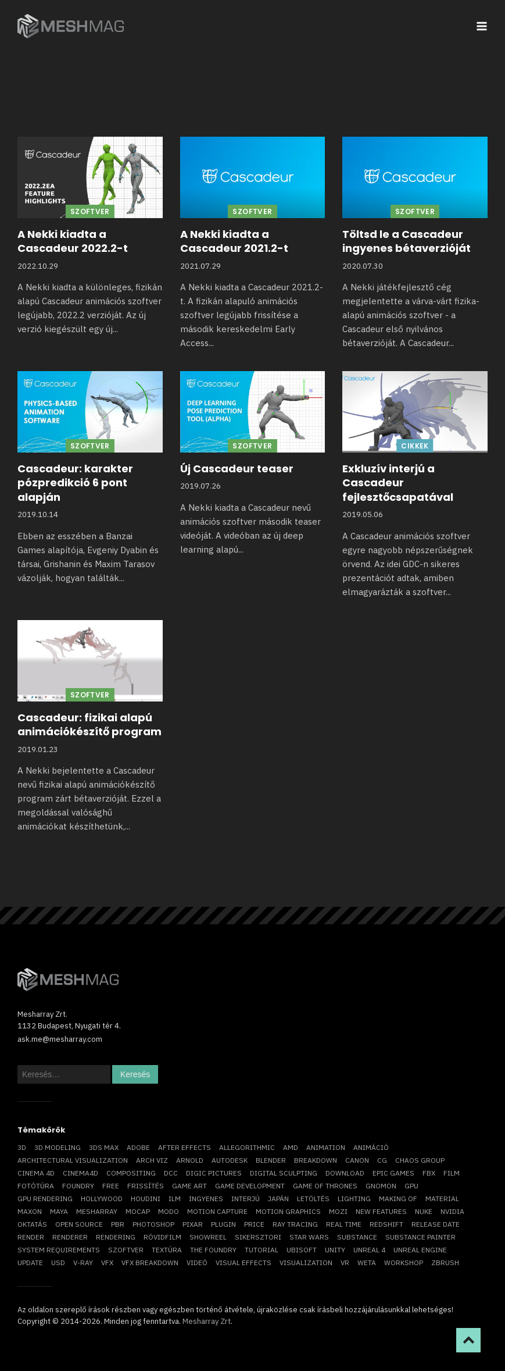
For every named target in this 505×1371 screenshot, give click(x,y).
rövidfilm (162, 1237)
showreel (208, 1237)
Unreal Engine (420, 1249)
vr (345, 1262)
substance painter (420, 1237)
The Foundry (213, 1249)
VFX (107, 1262)
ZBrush (445, 1262)
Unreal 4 (369, 1249)
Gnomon (381, 1185)
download (344, 1173)
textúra (167, 1249)
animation (325, 1147)
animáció (371, 1147)
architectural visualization (72, 1160)
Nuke (423, 1211)
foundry (78, 1185)
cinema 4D (36, 1173)
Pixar (192, 1224)
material (442, 1198)
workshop (403, 1262)
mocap (138, 1211)
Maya (59, 1211)
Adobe (138, 1147)
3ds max (104, 1147)
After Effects (184, 1147)
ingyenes (206, 1198)
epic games (393, 1173)
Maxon (29, 1211)
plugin (223, 1224)
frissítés (145, 1185)
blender (271, 1160)
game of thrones (325, 1185)
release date (435, 1224)
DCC (171, 1173)
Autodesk (230, 1160)
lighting (354, 1198)
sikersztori (258, 1237)
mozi (338, 1211)
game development (250, 1185)
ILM (175, 1198)
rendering (115, 1237)
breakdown (315, 1160)
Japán (278, 1198)
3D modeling (57, 1147)
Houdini (145, 1198)
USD (58, 1262)
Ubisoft (301, 1249)
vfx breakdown (149, 1262)
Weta (366, 1262)
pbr (117, 1224)
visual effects (243, 1262)
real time (343, 1224)
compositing (131, 1173)
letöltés (313, 1198)
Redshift (386, 1224)
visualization (306, 1262)
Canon (357, 1160)
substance (357, 1237)
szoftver (126, 1249)
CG (382, 1160)
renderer (70, 1237)
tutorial (261, 1249)
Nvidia (452, 1211)
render (30, 1237)
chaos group (420, 1160)
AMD (290, 1147)
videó (197, 1262)
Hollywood (102, 1198)
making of (398, 1198)
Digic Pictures (214, 1173)
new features (381, 1211)
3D (21, 1147)
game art (189, 1185)
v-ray (83, 1262)
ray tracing (295, 1224)
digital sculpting (283, 1173)
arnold (189, 1160)
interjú (245, 1198)
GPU (411, 1185)
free (110, 1185)
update (30, 1262)
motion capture (217, 1211)
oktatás (32, 1224)
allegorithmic (247, 1147)
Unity (335, 1249)
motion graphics (288, 1211)
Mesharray (96, 1211)
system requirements (58, 1249)
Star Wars (309, 1237)
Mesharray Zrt (206, 1321)
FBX (428, 1173)
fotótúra (35, 1185)
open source (79, 1224)
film (451, 1173)
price (254, 1224)
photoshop (153, 1224)
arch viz (152, 1160)
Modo (168, 1211)
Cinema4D (80, 1173)
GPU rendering (45, 1198)
